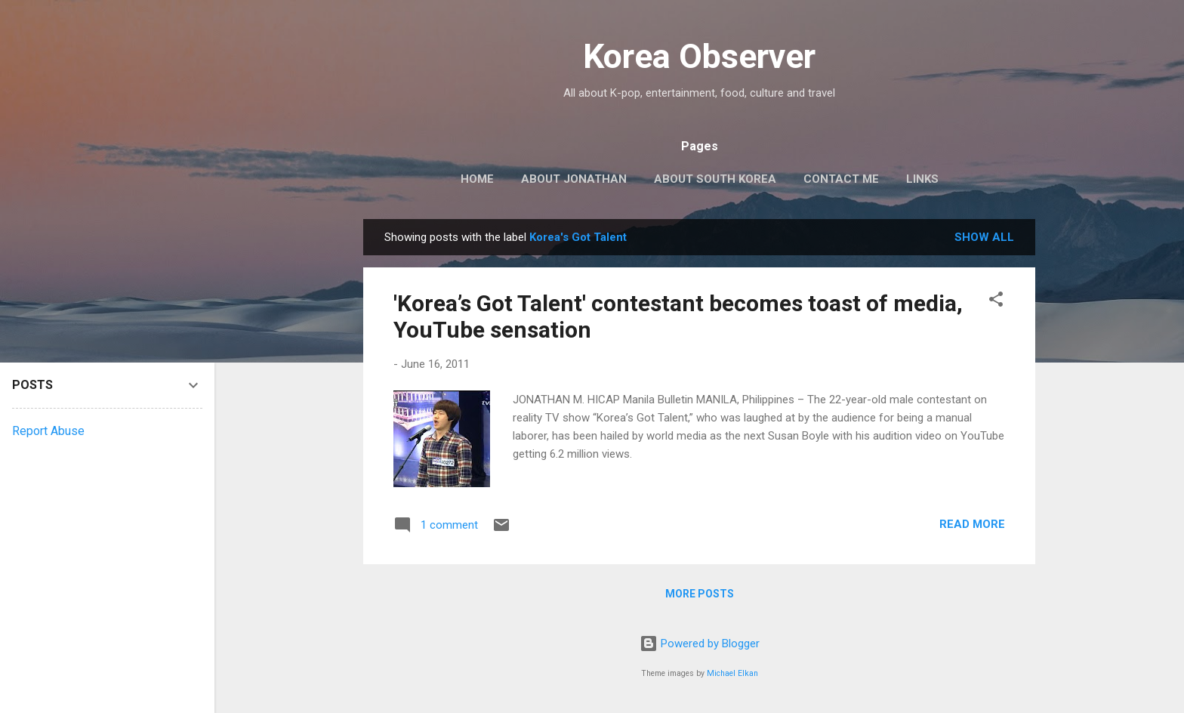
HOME (477, 179)
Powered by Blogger (700, 643)
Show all (984, 237)
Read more (972, 524)
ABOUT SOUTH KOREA (715, 179)
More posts (699, 594)
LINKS (922, 179)
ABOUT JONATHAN (574, 179)
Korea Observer (699, 56)
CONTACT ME (841, 179)
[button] (996, 301)
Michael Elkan (732, 673)
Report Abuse (48, 431)
